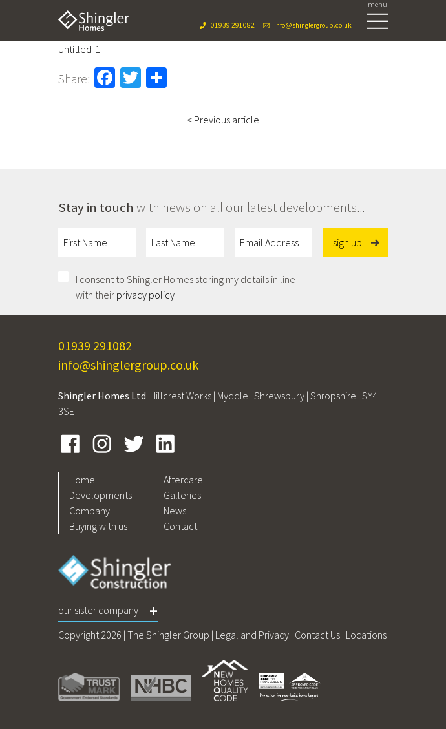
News (175, 510)
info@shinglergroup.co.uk (313, 25)
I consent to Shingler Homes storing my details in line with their (185, 287)
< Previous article (223, 119)
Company (89, 510)
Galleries (182, 495)
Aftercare (183, 479)
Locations (366, 634)
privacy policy (145, 294)
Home (82, 479)
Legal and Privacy (252, 634)
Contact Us (317, 634)
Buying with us (98, 526)
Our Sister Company (98, 610)
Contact (180, 526)
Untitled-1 (79, 49)
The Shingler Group (168, 634)
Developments (100, 495)
